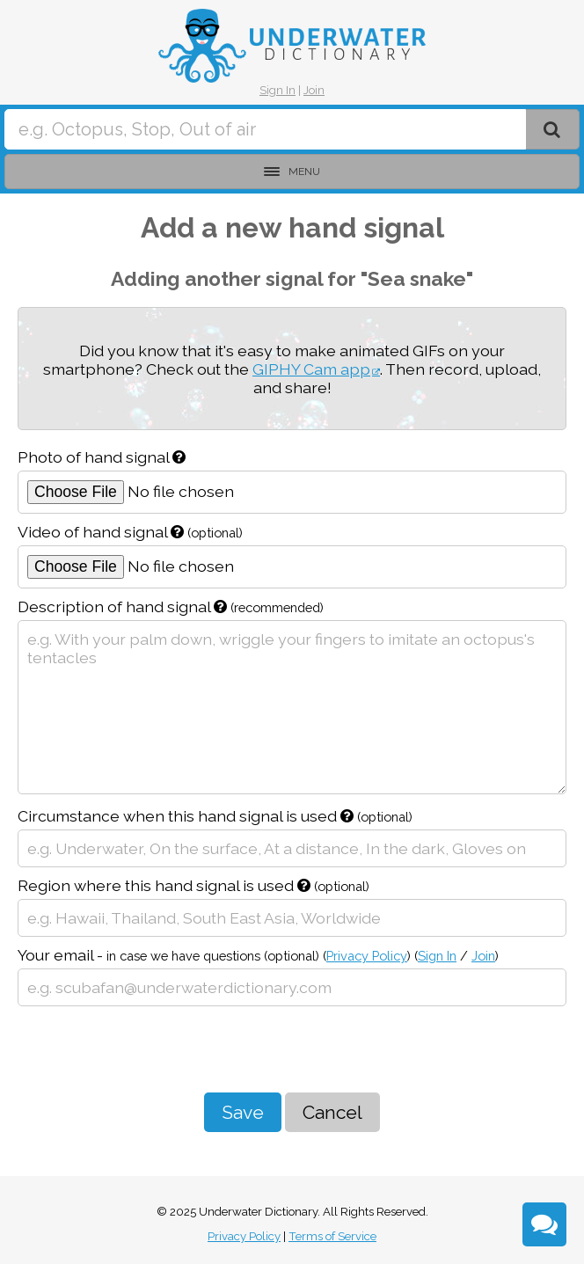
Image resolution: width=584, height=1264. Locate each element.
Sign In (277, 90)
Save (243, 1112)
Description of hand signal (171, 606)
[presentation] (151, 1049)
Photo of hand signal (102, 457)
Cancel (332, 1112)
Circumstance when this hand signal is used (215, 816)
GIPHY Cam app (311, 369)
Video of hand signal (130, 531)
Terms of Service (332, 1236)
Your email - (258, 955)
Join (314, 90)
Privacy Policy (366, 955)
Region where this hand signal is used (193, 885)
